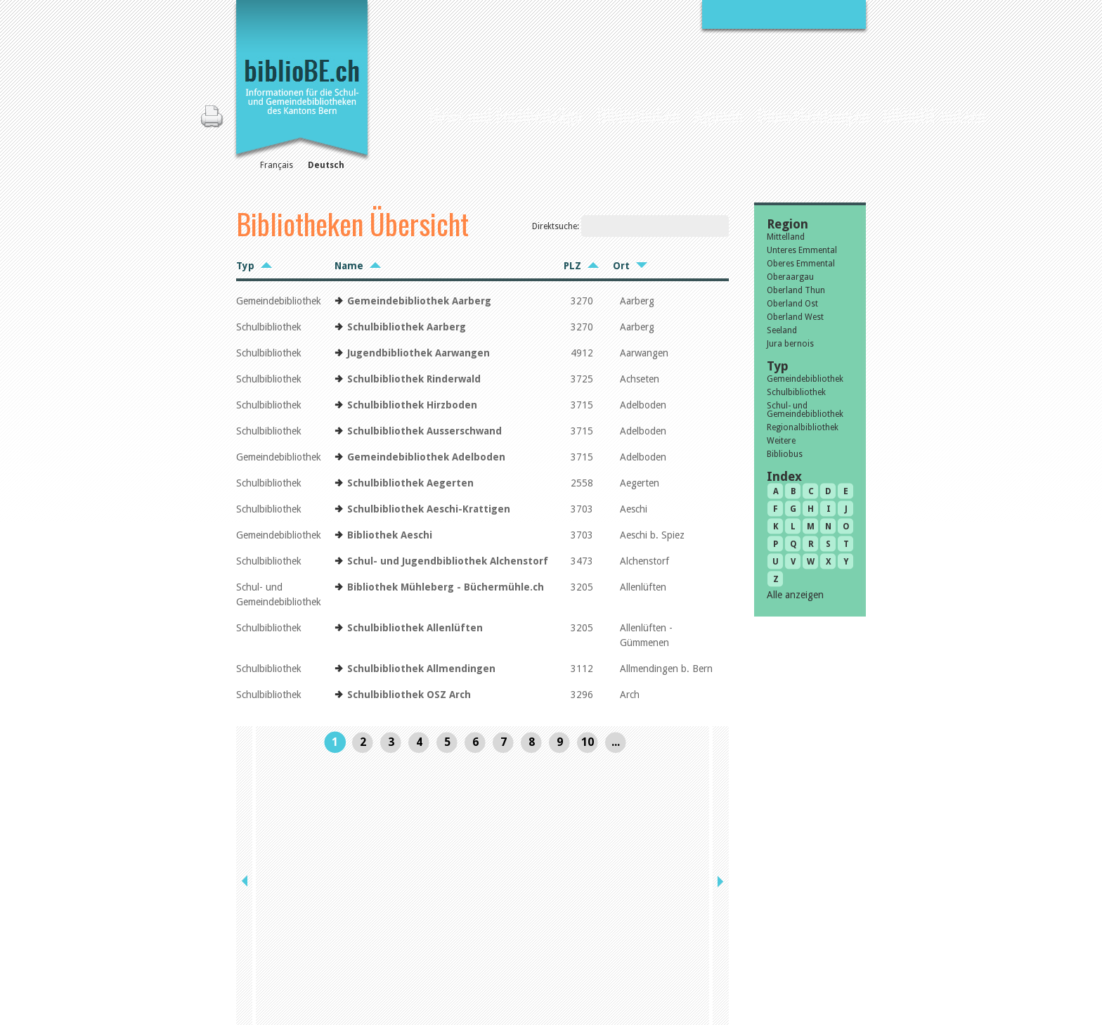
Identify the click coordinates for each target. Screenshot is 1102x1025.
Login (701, 963)
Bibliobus (785, 454)
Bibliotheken (638, 115)
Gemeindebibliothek (805, 379)
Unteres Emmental (802, 250)
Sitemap (706, 948)
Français (276, 165)
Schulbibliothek (796, 392)
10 (587, 742)
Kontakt (706, 918)
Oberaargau (790, 277)
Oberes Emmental (801, 263)
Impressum (712, 933)
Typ (245, 265)
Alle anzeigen (795, 595)
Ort (621, 265)
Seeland (782, 330)
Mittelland (786, 237)
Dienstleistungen (813, 115)
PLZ (572, 265)
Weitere (781, 441)
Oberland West (795, 317)
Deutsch (326, 165)
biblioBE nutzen (934, 115)
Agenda (718, 115)
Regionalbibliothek (802, 427)
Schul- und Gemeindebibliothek (805, 409)
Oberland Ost (792, 303)
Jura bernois (790, 344)
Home (409, 113)
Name (349, 265)
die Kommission (297, 933)
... (615, 742)
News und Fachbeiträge (506, 115)
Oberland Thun (796, 290)
